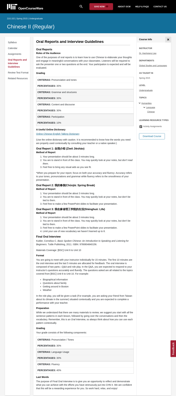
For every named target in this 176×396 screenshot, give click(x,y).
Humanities (146, 103)
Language (150, 107)
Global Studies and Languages (153, 65)
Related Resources (18, 78)
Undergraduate (146, 90)
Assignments (14, 54)
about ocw (124, 6)
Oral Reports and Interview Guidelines (17, 63)
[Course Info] (168, 40)
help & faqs (142, 6)
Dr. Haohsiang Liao (147, 53)
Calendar (12, 48)
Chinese (151, 112)
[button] (152, 136)
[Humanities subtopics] (140, 103)
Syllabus (12, 42)
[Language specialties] (145, 107)
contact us (160, 6)
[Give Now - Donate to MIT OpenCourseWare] (101, 6)
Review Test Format (18, 72)
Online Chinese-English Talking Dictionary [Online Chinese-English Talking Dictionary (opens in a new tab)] (57, 134)
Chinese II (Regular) (31, 27)
